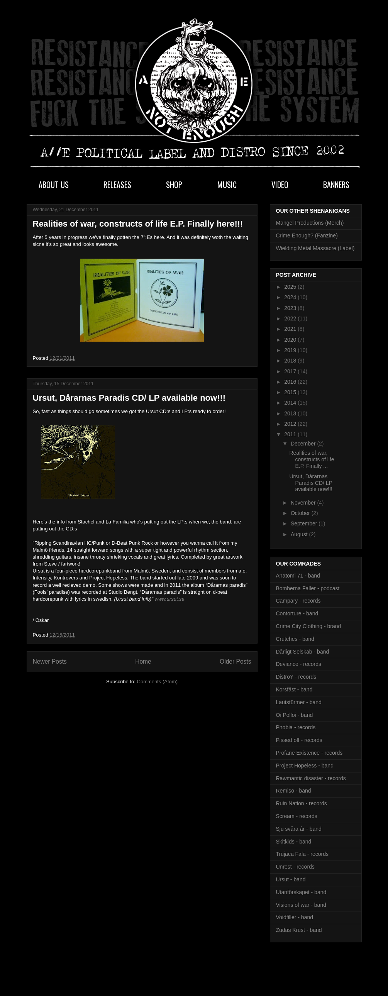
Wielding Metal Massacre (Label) (315, 248)
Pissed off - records (299, 740)
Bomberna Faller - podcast (308, 588)
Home (143, 661)
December (304, 443)
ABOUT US (54, 184)
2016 (291, 382)
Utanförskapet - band (301, 892)
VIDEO (279, 184)
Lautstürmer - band (299, 702)
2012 (291, 424)
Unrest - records (295, 867)
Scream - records (296, 816)
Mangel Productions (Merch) (310, 223)
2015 (291, 392)
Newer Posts (50, 661)
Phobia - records (296, 727)
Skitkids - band (294, 841)
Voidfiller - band (294, 917)
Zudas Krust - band (299, 930)
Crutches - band (295, 639)
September (305, 523)
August (300, 534)
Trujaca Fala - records (302, 854)
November (304, 503)
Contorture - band (297, 613)
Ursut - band (291, 879)
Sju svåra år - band (299, 829)
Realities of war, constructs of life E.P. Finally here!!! (138, 224)
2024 (291, 297)
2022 (291, 318)
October (301, 513)
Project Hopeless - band (305, 765)
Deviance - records (299, 664)
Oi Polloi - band (294, 715)
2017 (291, 371)
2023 (291, 308)
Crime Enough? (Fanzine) (307, 235)
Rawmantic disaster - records (311, 778)
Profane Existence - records (309, 753)
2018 (291, 360)
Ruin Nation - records (301, 803)
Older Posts (235, 661)
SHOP (174, 184)
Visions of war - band (301, 905)
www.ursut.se (170, 599)
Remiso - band (293, 791)
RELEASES (117, 184)
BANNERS (336, 184)
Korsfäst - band (294, 689)
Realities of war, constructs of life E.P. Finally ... (311, 459)
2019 (291, 350)
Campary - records (298, 601)
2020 (291, 340)
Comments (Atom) (157, 681)
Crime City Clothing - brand (308, 626)
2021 (291, 329)
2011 (291, 434)
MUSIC (227, 184)
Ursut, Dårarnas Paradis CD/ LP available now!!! (129, 398)
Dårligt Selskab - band (302, 652)
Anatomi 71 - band (298, 576)
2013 (291, 413)
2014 (291, 403)
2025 (291, 287)
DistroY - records (296, 677)
